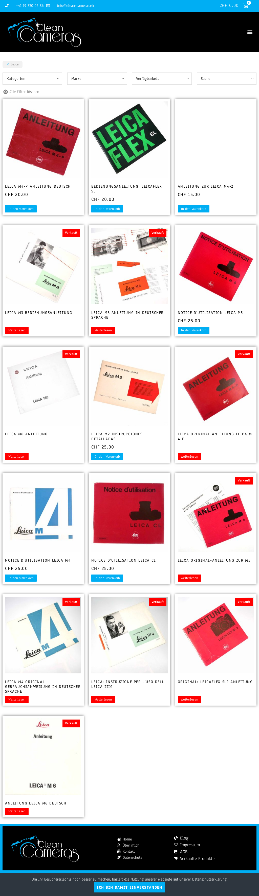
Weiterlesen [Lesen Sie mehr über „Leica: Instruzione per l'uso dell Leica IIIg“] (103, 699)
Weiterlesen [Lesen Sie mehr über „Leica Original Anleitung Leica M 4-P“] (189, 457)
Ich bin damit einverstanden (129, 887)
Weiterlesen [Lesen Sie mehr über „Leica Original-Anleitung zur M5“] (189, 578)
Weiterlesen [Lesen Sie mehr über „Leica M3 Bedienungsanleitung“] (17, 330)
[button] (250, 32)
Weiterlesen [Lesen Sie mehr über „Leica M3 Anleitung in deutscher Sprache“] (103, 330)
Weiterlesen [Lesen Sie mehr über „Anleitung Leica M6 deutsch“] (17, 811)
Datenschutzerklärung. (209, 879)
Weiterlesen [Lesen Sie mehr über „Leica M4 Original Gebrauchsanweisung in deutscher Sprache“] (17, 699)
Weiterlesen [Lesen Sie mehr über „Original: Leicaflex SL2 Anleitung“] (189, 699)
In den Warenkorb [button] (21, 209)
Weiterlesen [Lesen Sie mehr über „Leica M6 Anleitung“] (17, 457)
